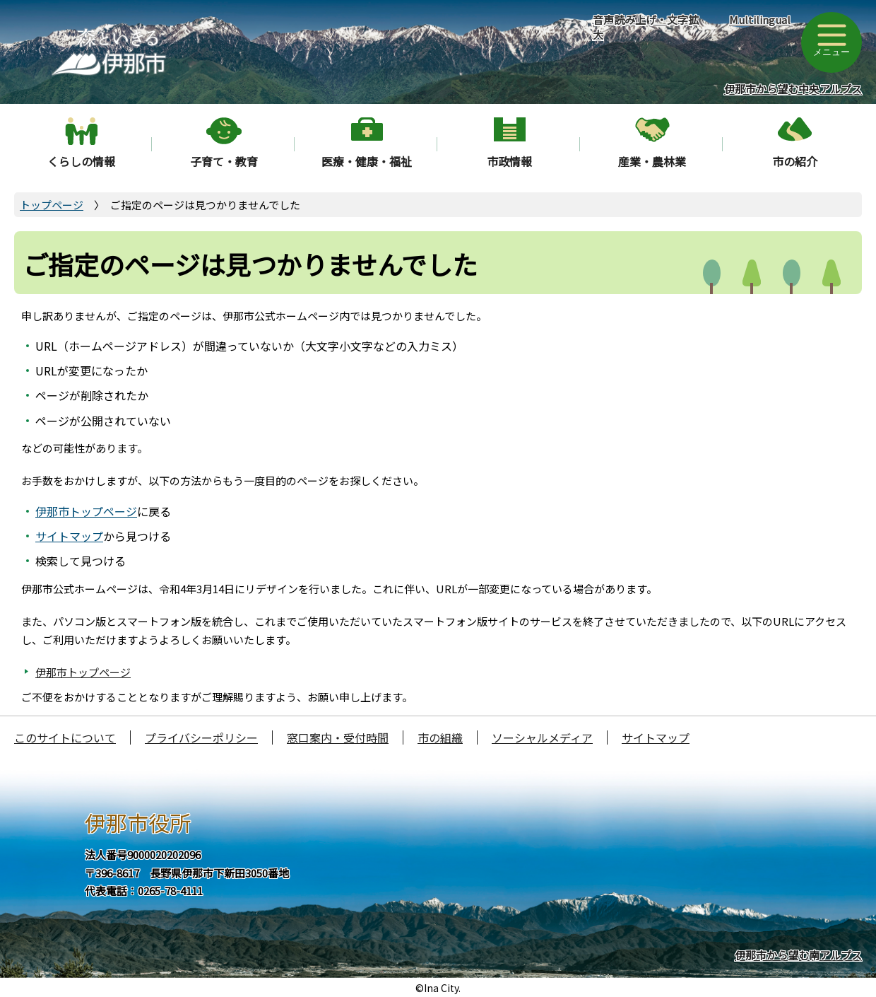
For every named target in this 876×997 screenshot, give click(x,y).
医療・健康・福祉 (366, 161)
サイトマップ (69, 535)
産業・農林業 (652, 161)
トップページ (51, 204)
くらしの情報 (81, 161)
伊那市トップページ (86, 511)
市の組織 (440, 737)
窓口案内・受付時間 (338, 737)
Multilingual (760, 19)
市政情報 (509, 161)
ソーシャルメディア (542, 737)
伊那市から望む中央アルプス (793, 88)
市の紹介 (794, 161)
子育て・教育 (224, 161)
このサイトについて (65, 737)
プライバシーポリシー (201, 737)
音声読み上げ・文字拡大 (646, 27)
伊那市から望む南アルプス (798, 955)
